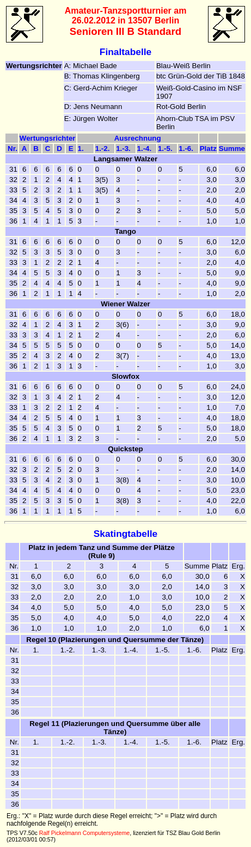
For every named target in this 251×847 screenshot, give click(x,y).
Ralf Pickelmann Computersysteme (84, 833)
